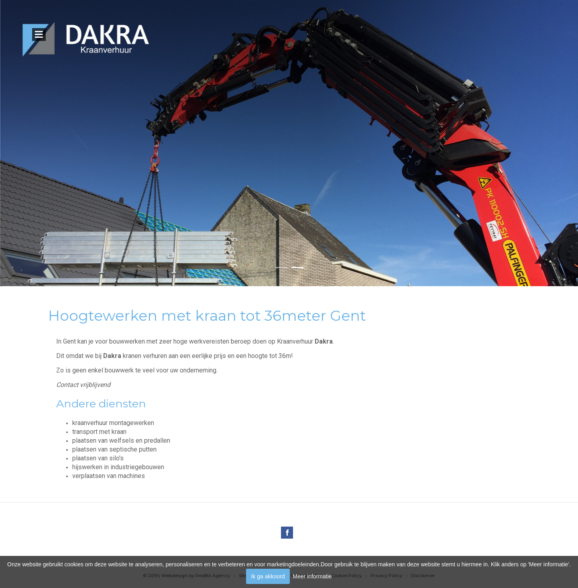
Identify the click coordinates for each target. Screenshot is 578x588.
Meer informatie (312, 576)
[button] (281, 268)
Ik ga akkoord (268, 576)
